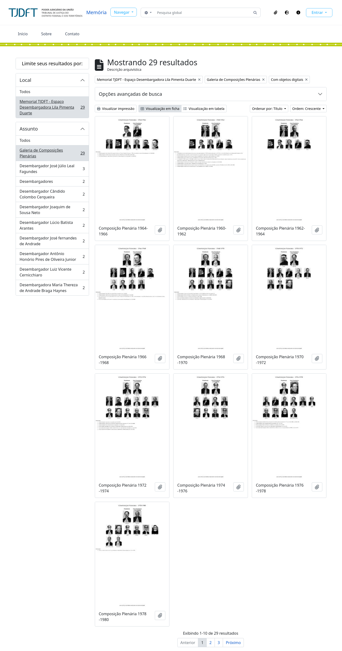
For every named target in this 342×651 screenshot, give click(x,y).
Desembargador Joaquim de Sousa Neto (52, 209)
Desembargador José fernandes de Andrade (52, 240)
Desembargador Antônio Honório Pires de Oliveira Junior (52, 256)
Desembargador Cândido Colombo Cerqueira (52, 194)
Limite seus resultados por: (52, 63)
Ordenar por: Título (267, 108)
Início (23, 33)
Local (25, 80)
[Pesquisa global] (202, 12)
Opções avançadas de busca (130, 94)
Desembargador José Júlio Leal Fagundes (52, 168)
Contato (72, 33)
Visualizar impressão (115, 108)
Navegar (122, 12)
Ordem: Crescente (307, 108)
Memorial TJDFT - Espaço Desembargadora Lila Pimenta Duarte (52, 107)
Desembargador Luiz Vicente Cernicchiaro (52, 272)
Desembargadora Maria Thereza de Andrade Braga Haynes (52, 287)
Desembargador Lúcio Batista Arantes (52, 225)
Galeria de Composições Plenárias (52, 153)
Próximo (233, 642)
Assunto (29, 128)
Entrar (318, 12)
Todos (25, 91)
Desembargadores (52, 182)
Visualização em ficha (160, 108)
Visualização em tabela (203, 108)
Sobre (46, 33)
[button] (275, 12)
